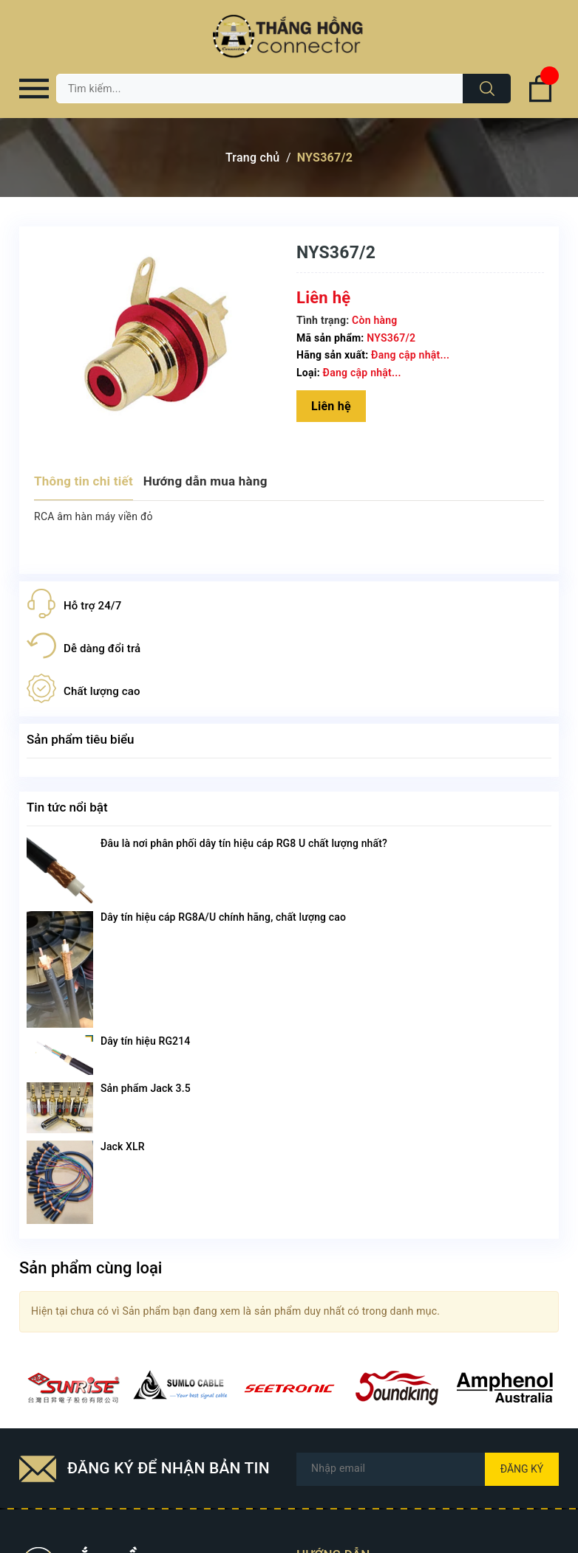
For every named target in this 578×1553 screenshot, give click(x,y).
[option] (73, 1387)
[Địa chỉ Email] (427, 1469)
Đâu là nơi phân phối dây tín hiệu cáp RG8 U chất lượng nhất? (244, 843)
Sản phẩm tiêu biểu (81, 739)
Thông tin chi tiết (83, 481)
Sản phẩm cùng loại (90, 1268)
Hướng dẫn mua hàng (205, 481)
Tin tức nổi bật (67, 807)
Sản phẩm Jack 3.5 (146, 1088)
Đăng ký (522, 1469)
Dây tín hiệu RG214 (145, 1041)
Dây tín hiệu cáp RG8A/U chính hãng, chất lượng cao (223, 917)
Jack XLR (123, 1146)
